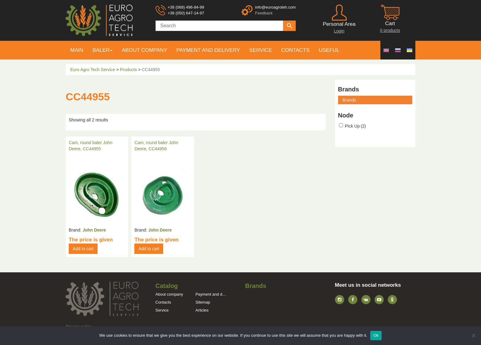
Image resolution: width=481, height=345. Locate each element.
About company (144, 50)
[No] (473, 335)
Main (76, 50)
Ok (376, 335)
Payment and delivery (208, 50)
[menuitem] (386, 50)
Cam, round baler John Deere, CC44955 (90, 145)
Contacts (295, 50)
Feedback (264, 13)
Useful (329, 50)
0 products (390, 30)
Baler (101, 50)
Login (339, 31)
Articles (202, 310)
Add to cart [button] (83, 248)
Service (260, 50)
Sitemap (202, 302)
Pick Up (355, 126)
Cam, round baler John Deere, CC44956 (156, 145)
